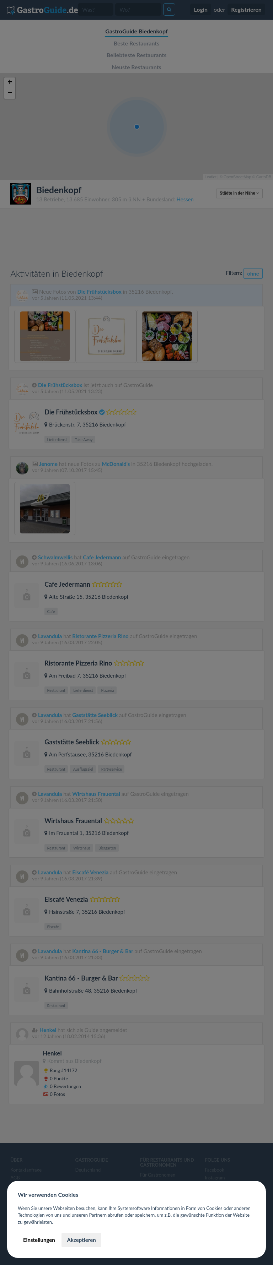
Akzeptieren (81, 1240)
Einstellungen (39, 1240)
